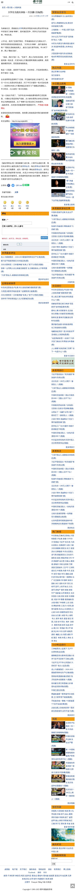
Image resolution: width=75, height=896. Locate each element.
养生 (55, 641)
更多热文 (71, 528)
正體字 (27, 882)
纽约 (35, 879)
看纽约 (40, 876)
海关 (61, 619)
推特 (39, 872)
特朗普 (54, 539)
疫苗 (72, 548)
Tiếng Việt (42, 882)
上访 (67, 603)
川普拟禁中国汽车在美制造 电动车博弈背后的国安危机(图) (61, 57)
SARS (57, 612)
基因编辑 (68, 599)
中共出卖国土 (68, 552)
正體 (69, 2)
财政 (66, 590)
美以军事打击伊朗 (58, 72)
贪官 (55, 574)
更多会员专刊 (69, 64)
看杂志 (34, 876)
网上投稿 (67, 869)
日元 (70, 587)
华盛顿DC (41, 879)
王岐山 (67, 561)
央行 (57, 583)
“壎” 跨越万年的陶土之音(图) (70, 184)
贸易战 (56, 542)
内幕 (64, 571)
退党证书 (58, 876)
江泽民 (71, 567)
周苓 (53, 817)
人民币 (62, 587)
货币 (57, 587)
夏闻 (70, 814)
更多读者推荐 (43, 304)
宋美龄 (62, 628)
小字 (46, 16)
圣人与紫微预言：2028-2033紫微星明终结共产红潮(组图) (23, 258)
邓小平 (68, 628)
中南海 (59, 571)
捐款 (50, 869)
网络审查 (57, 606)
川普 (72, 536)
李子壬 (58, 824)
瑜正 (70, 820)
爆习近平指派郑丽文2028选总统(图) (15, 262)
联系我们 (57, 869)
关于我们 (23, 869)
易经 (53, 635)
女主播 (58, 615)
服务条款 (32, 869)
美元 (69, 583)
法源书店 (27, 876)
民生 (63, 622)
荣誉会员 (25, 166)
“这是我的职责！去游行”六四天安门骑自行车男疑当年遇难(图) (62, 341)
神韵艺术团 (19, 876)
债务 (61, 583)
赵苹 (53, 820)
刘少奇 (56, 631)
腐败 (67, 574)
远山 (66, 814)
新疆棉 (58, 548)
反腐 (71, 574)
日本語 (48, 882)
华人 (67, 615)
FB (62, 580)
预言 (56, 638)
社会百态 (69, 848)
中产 (53, 593)
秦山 (57, 820)
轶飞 (63, 814)
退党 (59, 558)
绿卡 (59, 622)
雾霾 (62, 599)
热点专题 (56, 68)
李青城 (65, 820)
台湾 (63, 593)
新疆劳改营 (64, 612)
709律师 (62, 603)
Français (34, 882)
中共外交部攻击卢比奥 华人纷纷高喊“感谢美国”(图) (21, 289)
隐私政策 (42, 869)
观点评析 (62, 848)
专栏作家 (56, 807)
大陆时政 (17, 7)
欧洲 (47, 879)
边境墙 (65, 564)
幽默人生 (59, 635)
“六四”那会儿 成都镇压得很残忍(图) (15, 276)
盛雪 (70, 817)
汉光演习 (69, 555)
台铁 (68, 545)
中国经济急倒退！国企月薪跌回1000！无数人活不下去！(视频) (62, 398)
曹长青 (63, 824)
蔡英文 (67, 593)
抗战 (67, 625)
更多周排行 (70, 447)
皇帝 (65, 631)
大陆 (55, 599)
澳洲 (56, 625)
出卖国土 (54, 545)
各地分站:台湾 (27, 879)
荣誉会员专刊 (59, 12)
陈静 (57, 817)
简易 (66, 811)
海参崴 (58, 593)
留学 (57, 619)
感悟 (69, 635)
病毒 (64, 539)
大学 (20, 28)
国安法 (63, 548)
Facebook (31, 872)
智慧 (65, 635)
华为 (63, 574)
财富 (70, 590)
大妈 (59, 596)
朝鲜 (65, 580)
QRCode (19, 185)
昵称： (5, 220)
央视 (63, 615)
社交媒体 (57, 580)
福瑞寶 (51, 876)
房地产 (58, 590)
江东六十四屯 (66, 606)
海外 (68, 622)
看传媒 (46, 876)
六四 (72, 542)
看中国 (62, 577)
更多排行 (71, 715)
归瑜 (59, 814)
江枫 (53, 824)
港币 (53, 590)
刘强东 (54, 596)
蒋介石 (56, 628)
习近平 (62, 542)
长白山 (61, 609)
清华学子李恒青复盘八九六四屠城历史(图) (17, 300)
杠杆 (65, 583)
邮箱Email (54, 858)
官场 (57, 577)
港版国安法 (61, 555)
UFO (70, 558)
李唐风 (62, 817)
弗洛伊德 (64, 558)
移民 (71, 615)
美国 (53, 567)
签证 (69, 619)
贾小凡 (71, 811)
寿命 (69, 638)
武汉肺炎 (66, 536)
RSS (45, 872)
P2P (59, 599)
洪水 (53, 552)
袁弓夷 (54, 555)
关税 (61, 564)
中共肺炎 (54, 536)
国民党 (54, 558)
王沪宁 (65, 567)
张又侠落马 (55, 75)
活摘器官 (62, 545)
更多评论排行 (43, 280)
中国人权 (54, 852)
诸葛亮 (69, 631)
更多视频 (71, 803)
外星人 (64, 638)
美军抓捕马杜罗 (57, 79)
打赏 (37, 16)
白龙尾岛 (68, 609)
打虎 (53, 577)
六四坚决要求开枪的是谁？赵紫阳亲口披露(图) (19, 292)
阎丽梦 (56, 561)
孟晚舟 (56, 564)
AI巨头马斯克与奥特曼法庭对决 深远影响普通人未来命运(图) (62, 46)
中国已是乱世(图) (58, 690)
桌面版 (7, 869)
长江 (68, 548)
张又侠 (67, 542)
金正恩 (62, 561)
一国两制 (68, 577)
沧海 (72, 824)
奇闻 (59, 638)
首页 (3, 7)
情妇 (59, 574)
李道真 (54, 814)
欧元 (66, 587)
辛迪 (68, 824)
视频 (54, 719)
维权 (57, 603)
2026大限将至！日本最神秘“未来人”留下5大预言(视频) (22, 266)
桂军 (63, 625)
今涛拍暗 (60, 811)
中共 (68, 571)
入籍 (55, 622)
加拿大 (70, 580)
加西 (51, 879)
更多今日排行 (69, 356)
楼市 (63, 590)
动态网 (64, 876)
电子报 (14, 869)
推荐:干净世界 (9, 876)
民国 (59, 625)
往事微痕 (58, 552)
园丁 (66, 817)
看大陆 (9, 7)
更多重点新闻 (69, 205)
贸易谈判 (59, 567)
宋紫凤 (54, 811)
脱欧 (53, 583)
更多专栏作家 (69, 827)
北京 (72, 593)
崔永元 (54, 571)
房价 (63, 596)
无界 (69, 876)
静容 (61, 820)
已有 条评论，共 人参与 (12, 226)
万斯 (70, 564)
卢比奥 (59, 539)
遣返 (65, 619)
